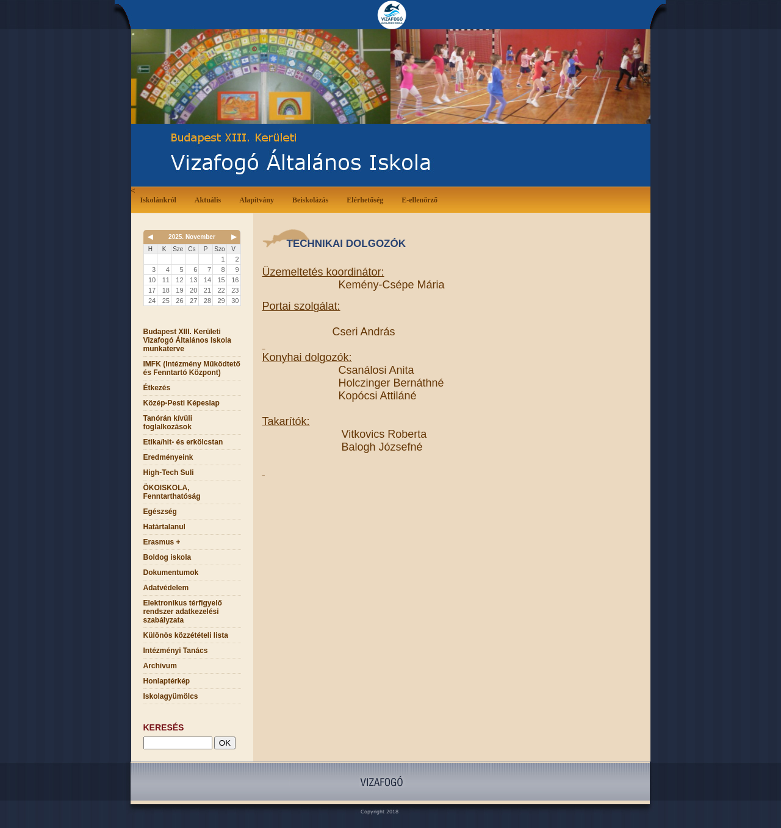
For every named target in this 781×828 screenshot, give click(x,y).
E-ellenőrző (419, 200)
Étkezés (157, 388)
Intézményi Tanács (175, 650)
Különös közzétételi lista (185, 635)
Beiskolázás (312, 199)
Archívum (160, 666)
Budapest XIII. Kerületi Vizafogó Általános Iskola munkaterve (187, 340)
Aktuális (210, 199)
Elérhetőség (365, 200)
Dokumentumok (171, 572)
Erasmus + (162, 542)
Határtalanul (164, 527)
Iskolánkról (160, 199)
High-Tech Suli (168, 472)
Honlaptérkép (166, 681)
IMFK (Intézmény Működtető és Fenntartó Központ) (191, 368)
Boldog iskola (167, 557)
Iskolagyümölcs (170, 696)
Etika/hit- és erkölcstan (183, 442)
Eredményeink (168, 457)
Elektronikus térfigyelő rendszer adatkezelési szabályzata (182, 611)
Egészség (160, 511)
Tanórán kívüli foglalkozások (167, 422)
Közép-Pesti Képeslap (181, 403)
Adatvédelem (166, 588)
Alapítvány (256, 200)
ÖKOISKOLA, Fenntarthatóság (172, 492)
